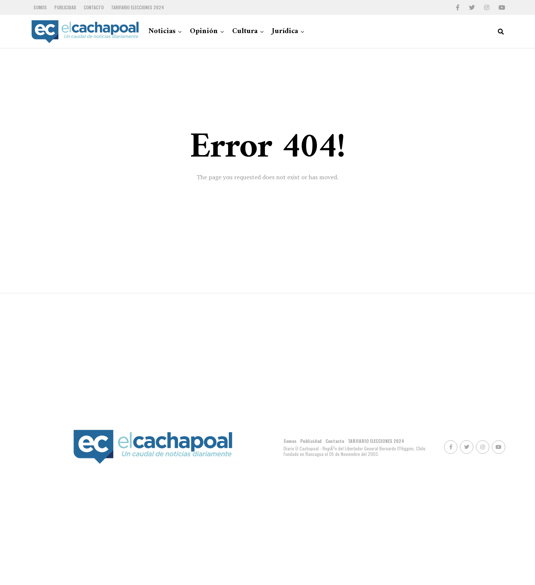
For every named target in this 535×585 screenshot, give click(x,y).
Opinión (204, 31)
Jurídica (285, 31)
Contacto (94, 7)
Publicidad (65, 7)
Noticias (161, 31)
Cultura (244, 31)
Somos (40, 7)
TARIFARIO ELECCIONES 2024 (137, 7)
